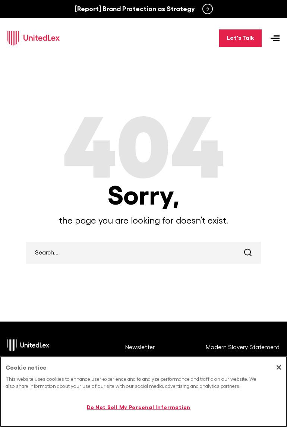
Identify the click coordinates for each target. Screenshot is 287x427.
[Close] (279, 367)
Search (248, 253)
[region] (143, 392)
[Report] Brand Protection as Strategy (135, 9)
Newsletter (140, 347)
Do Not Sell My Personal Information (138, 407)
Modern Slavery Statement (243, 347)
